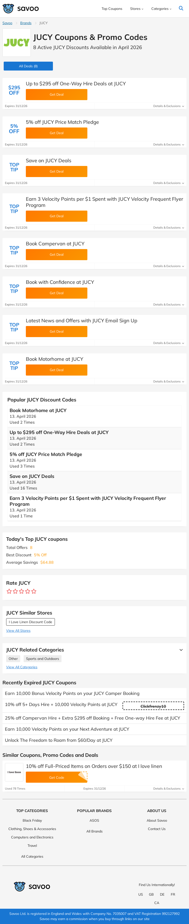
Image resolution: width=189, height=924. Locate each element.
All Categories (32, 856)
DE (162, 894)
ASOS (94, 820)
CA (156, 903)
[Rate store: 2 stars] (15, 591)
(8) (28, 66)
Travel (32, 845)
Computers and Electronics (32, 837)
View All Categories (21, 667)
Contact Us (157, 829)
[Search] (181, 8)
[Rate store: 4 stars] (28, 591)
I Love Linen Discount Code (30, 622)
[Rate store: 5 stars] (34, 591)
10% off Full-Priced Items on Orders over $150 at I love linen (94, 766)
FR (173, 894)
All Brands (94, 831)
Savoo (7, 23)
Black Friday (32, 820)
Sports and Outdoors (42, 658)
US (140, 894)
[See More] (180, 650)
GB (151, 894)
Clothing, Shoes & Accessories (32, 829)
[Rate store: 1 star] (9, 591)
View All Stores (18, 630)
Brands (26, 23)
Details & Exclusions (168, 106)
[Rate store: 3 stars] (21, 591)
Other (13, 658)
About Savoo (157, 820)
